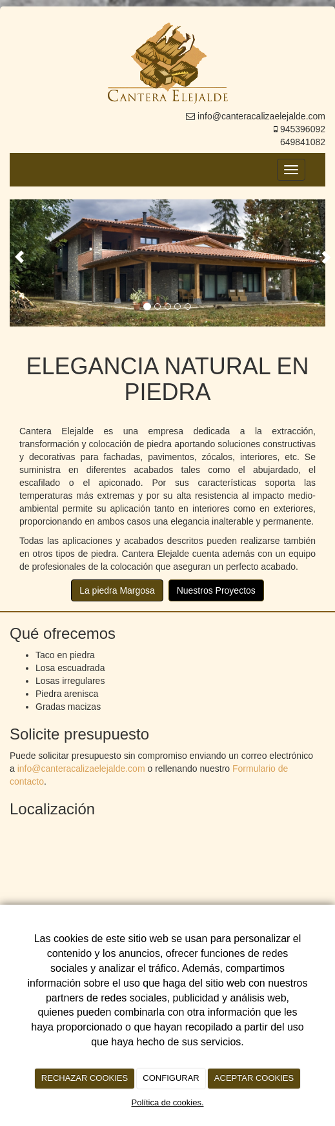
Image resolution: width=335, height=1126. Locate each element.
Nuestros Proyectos (216, 590)
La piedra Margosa (117, 590)
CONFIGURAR (171, 1078)
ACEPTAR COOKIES (254, 1078)
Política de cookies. (167, 1102)
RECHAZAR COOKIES (84, 1078)
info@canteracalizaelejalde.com (81, 768)
